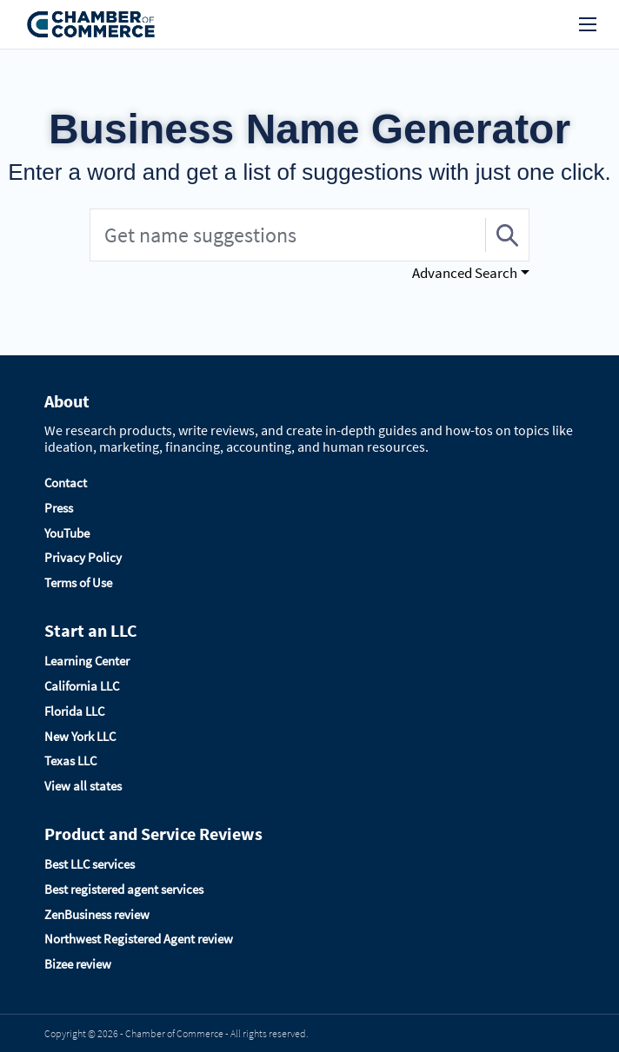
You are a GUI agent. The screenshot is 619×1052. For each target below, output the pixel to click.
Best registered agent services (123, 889)
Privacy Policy (83, 557)
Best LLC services (89, 864)
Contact (65, 482)
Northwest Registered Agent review (138, 938)
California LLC (81, 686)
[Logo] (91, 24)
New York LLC (80, 736)
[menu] (588, 24)
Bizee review (77, 964)
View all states (83, 785)
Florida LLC (74, 711)
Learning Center (87, 660)
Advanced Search (464, 273)
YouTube (67, 533)
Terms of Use (78, 582)
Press (58, 508)
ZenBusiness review (97, 914)
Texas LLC (70, 760)
